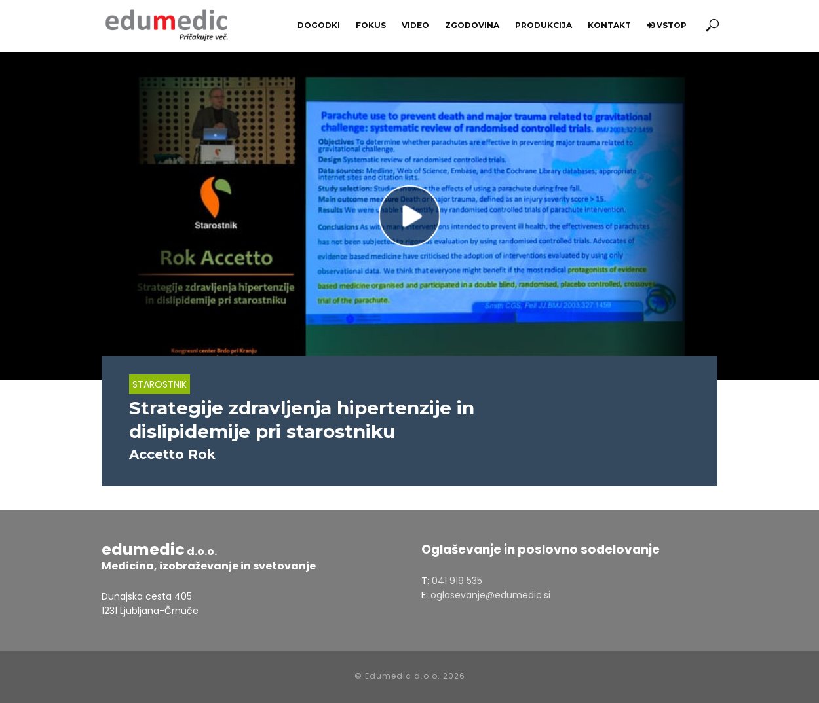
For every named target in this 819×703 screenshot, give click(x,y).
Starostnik (159, 384)
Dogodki (318, 25)
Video (415, 25)
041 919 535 (457, 580)
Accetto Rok (172, 454)
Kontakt (609, 25)
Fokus (371, 25)
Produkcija (543, 25)
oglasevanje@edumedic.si (490, 595)
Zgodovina (472, 25)
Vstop (667, 25)
